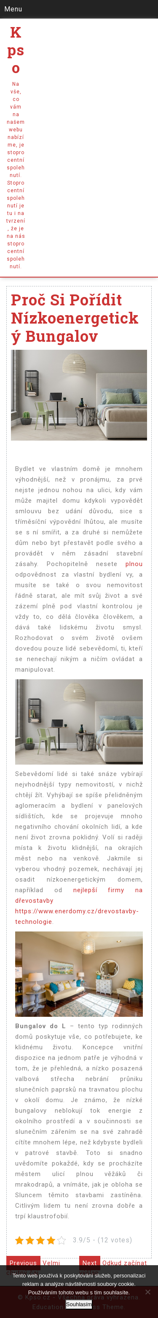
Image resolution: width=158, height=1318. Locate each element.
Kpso (15, 49)
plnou (130, 564)
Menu (13, 9)
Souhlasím (79, 1304)
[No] (147, 1292)
